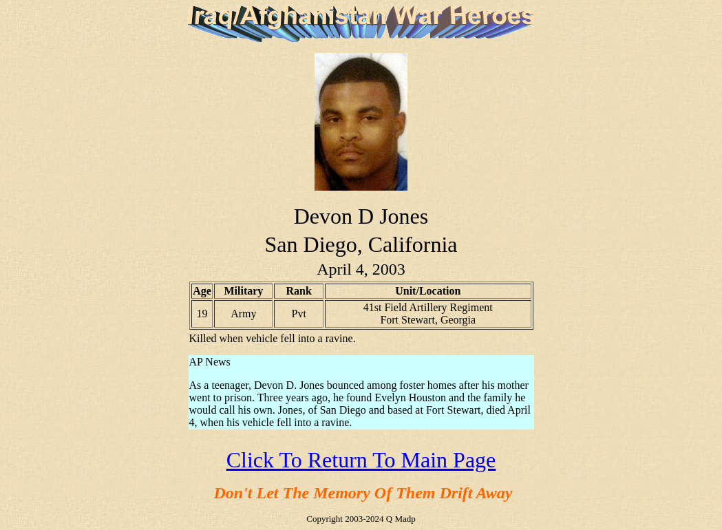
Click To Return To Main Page (361, 459)
